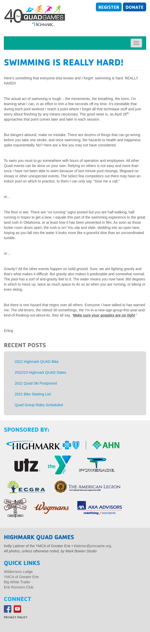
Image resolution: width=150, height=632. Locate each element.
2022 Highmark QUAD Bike (37, 362)
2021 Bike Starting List (33, 394)
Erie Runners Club (18, 587)
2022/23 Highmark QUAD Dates (40, 372)
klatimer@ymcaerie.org (92, 546)
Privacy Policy (16, 617)
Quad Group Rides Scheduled (39, 405)
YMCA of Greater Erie (21, 577)
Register (108, 7)
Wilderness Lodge (18, 572)
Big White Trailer (17, 582)
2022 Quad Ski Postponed (36, 383)
